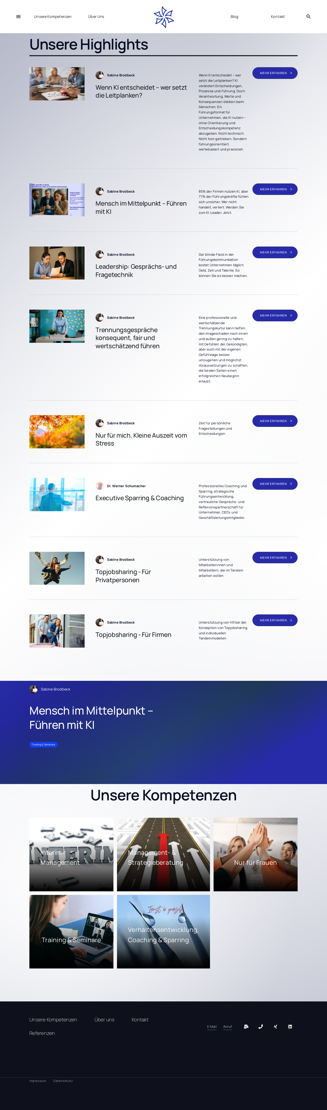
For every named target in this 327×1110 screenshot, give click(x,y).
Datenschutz (63, 1081)
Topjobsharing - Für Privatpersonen (123, 575)
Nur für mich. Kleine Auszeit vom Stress (141, 439)
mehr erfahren (273, 73)
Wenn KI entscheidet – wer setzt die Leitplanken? (141, 91)
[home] (163, 17)
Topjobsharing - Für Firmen (133, 634)
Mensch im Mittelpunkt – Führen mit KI (141, 207)
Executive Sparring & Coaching (140, 498)
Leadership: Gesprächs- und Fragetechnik (136, 270)
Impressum (37, 1081)
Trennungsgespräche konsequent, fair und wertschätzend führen (127, 337)
